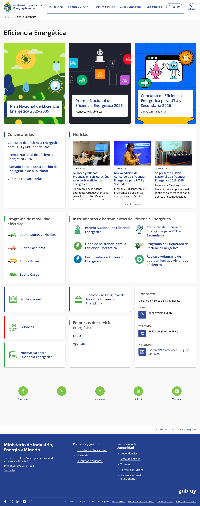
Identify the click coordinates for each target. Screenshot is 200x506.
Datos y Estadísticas (130, 6)
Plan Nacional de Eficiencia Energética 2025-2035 (34, 108)
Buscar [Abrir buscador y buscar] (174, 7)
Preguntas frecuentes (90, 461)
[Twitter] (11, 501)
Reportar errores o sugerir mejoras (175, 429)
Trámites (125, 464)
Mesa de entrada (130, 459)
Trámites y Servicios (104, 6)
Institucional (56, 6)
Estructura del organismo (92, 450)
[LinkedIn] (17, 501)
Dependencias (129, 453)
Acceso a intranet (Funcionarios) (130, 476)
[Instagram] (30, 501)
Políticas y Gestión (78, 6)
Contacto (9, 470)
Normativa (83, 455)
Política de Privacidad (186, 501)
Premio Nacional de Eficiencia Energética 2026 (99, 103)
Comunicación (154, 6)
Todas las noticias (132, 203)
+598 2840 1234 (25, 465)
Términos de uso (165, 501)
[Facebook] (5, 501)
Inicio (6, 16)
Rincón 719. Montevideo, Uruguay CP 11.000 (169, 352)
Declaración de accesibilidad (141, 501)
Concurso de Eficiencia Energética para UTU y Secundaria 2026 (161, 100)
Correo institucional (132, 470)
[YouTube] (24, 501)
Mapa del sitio (118, 501)
